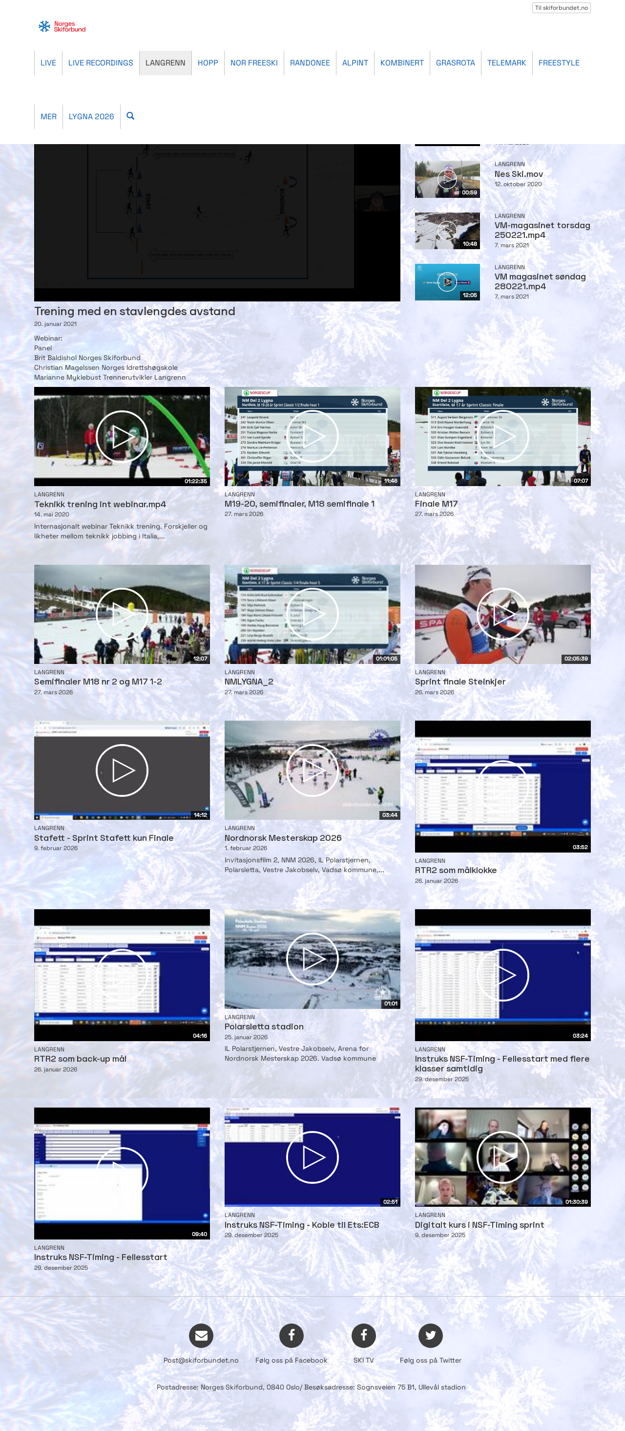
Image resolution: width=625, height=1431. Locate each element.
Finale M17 (436, 504)
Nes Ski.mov (519, 175)
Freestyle (559, 63)
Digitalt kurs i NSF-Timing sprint (479, 1225)
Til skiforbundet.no (561, 8)
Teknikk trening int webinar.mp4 (100, 505)
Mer (49, 116)
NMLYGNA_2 (249, 682)
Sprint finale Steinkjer (460, 682)
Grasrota (455, 63)
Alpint (355, 63)
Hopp (208, 63)
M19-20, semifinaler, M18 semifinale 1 (300, 504)
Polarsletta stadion (264, 1027)
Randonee (310, 63)
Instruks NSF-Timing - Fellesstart (100, 1258)
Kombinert (402, 63)
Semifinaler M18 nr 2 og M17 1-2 (98, 682)
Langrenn (166, 63)
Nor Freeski (254, 63)
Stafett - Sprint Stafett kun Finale (104, 838)
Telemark (506, 63)
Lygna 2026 (91, 116)
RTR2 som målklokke (456, 871)
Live (48, 63)
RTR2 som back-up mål (80, 1059)
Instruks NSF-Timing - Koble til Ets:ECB (302, 1225)
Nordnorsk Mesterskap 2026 (283, 838)
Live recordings (100, 63)
